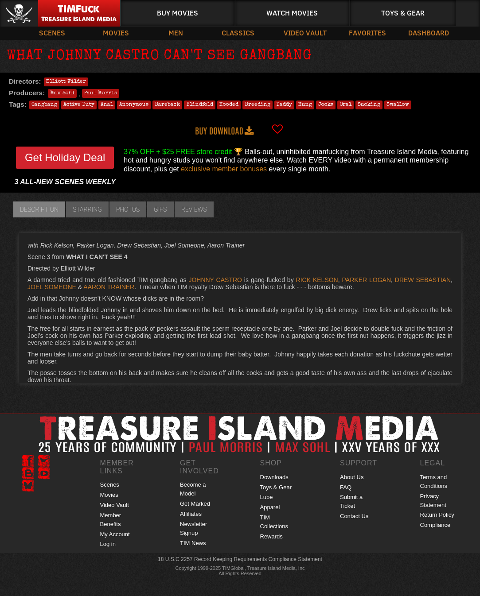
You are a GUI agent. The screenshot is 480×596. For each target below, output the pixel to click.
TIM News (193, 543)
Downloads (274, 477)
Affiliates (191, 514)
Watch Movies (292, 12)
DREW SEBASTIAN (423, 279)
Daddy (284, 105)
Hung (305, 105)
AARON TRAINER (108, 286)
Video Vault (305, 32)
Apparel (270, 507)
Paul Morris (100, 93)
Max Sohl (62, 93)
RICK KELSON (317, 279)
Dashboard (428, 32)
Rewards (271, 536)
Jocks (325, 105)
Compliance (435, 525)
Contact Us (354, 516)
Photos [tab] (128, 209)
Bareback (167, 105)
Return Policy (437, 514)
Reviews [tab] (194, 209)
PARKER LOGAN (366, 279)
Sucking (369, 105)
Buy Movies (177, 12)
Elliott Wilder (66, 82)
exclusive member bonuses (224, 169)
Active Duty (78, 105)
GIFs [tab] (160, 209)
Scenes (52, 32)
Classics (238, 32)
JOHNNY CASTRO (215, 279)
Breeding (257, 105)
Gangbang (44, 105)
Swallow (397, 105)
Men (175, 32)
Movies (116, 32)
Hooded (228, 105)
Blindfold (199, 105)
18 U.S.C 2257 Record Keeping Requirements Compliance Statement (240, 559)
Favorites (367, 32)
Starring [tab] (87, 209)
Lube (266, 497)
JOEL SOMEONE (51, 286)
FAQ (345, 487)
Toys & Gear (403, 12)
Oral (345, 105)
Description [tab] (39, 209)
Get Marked (195, 503)
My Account (115, 534)
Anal (107, 105)
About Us (351, 477)
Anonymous (133, 105)
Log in (108, 544)
